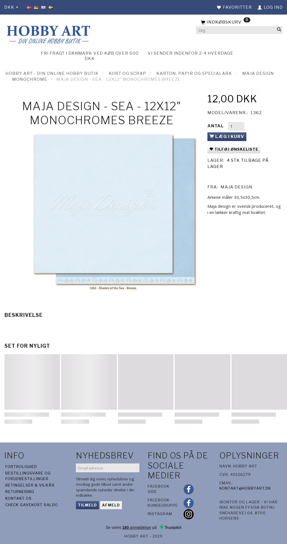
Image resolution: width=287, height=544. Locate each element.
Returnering (19, 491)
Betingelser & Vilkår (30, 485)
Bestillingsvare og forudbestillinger (28, 476)
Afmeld (111, 505)
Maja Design (237, 187)
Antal (216, 125)
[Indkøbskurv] (239, 22)
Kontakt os (18, 498)
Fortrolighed (21, 466)
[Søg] (279, 30)
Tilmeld (87, 505)
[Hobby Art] (47, 33)
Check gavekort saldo (31, 504)
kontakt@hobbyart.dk (245, 488)
